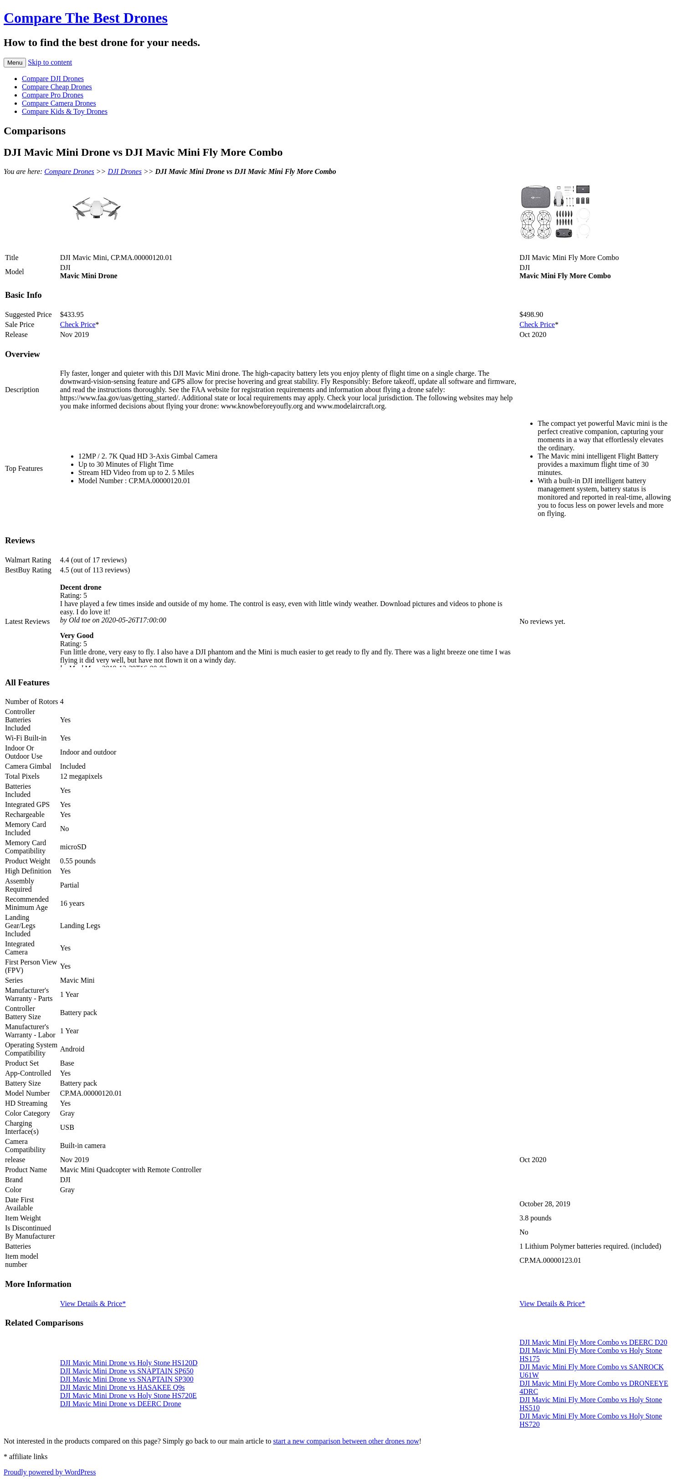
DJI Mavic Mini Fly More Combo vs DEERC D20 (593, 1342)
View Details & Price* (93, 1303)
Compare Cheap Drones (57, 87)
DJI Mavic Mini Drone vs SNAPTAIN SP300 (127, 1379)
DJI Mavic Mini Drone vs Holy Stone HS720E (128, 1395)
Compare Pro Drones (52, 95)
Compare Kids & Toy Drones (65, 111)
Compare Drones (69, 171)
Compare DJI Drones (53, 78)
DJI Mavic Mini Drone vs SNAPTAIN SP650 (127, 1371)
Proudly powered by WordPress (50, 1472)
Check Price (78, 324)
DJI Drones (125, 171)
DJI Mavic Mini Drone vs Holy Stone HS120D (129, 1363)
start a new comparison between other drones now (346, 1441)
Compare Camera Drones (59, 103)
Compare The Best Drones (86, 18)
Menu (14, 62)
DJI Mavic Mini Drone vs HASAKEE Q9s (122, 1387)
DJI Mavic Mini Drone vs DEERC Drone (120, 1404)
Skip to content (50, 62)
